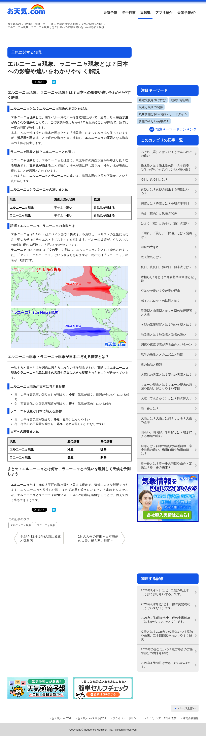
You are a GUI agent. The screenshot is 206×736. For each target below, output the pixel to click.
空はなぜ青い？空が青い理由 (160, 290)
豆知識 (145, 13)
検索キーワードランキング (176, 129)
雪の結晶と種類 (151, 364)
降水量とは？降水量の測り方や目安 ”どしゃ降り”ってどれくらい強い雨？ (166, 167)
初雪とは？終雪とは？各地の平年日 (165, 203)
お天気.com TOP (61, 718)
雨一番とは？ (150, 408)
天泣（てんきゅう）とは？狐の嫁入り (166, 398)
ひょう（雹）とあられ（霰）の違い (165, 223)
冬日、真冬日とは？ (154, 179)
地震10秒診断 (180, 100)
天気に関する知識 (91, 24)
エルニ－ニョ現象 (20, 525)
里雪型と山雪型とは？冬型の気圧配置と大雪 (166, 312)
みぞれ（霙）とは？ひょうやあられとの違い (166, 153)
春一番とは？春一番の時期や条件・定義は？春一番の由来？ (166, 465)
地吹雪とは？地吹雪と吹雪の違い (163, 334)
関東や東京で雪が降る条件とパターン (166, 344)
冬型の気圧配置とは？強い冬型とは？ (166, 324)
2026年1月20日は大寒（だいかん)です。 (165, 664)
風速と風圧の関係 (151, 107)
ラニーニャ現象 (46, 525)
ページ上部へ (187, 708)
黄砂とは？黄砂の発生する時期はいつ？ (165, 191)
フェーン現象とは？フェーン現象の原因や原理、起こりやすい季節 (166, 386)
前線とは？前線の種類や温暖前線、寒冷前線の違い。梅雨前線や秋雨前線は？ (166, 449)
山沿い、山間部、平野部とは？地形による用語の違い (166, 434)
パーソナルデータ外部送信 (160, 718)
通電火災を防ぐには (152, 100)
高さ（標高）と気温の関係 (159, 213)
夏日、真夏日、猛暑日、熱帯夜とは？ (166, 267)
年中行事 (129, 13)
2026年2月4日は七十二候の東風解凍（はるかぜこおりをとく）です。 (165, 619)
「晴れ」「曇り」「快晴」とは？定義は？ (166, 235)
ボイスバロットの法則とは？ (160, 300)
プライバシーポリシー (126, 718)
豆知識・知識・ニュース (39, 24)
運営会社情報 (191, 718)
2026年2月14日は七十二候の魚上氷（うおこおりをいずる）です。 (165, 592)
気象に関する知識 (67, 24)
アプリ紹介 (163, 13)
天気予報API (187, 13)
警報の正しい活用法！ (154, 121)
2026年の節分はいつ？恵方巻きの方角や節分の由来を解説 (167, 651)
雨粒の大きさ (150, 247)
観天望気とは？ (151, 257)
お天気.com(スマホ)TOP (92, 718)
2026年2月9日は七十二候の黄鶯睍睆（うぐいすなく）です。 (165, 606)
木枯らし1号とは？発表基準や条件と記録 (167, 279)
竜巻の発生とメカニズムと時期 (162, 354)
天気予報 (110, 13)
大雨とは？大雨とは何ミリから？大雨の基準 (166, 420)
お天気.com (26, 11)
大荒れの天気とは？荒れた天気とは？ (166, 374)
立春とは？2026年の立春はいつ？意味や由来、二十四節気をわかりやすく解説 (167, 635)
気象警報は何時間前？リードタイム (163, 114)
